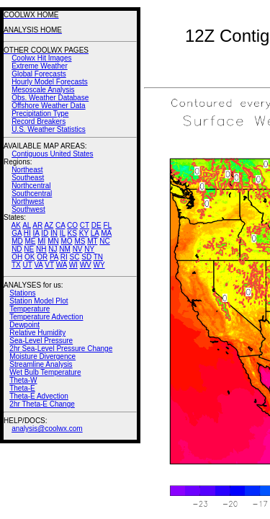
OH (17, 257)
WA (61, 265)
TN (98, 257)
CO (72, 225)
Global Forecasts (39, 74)
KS (72, 233)
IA (36, 233)
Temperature (29, 309)
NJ (52, 249)
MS (79, 241)
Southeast (28, 178)
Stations (22, 293)
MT (92, 241)
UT (27, 265)
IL (63, 233)
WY (99, 265)
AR (37, 225)
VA (38, 265)
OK (29, 257)
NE (29, 249)
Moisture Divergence (42, 356)
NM (65, 249)
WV (85, 265)
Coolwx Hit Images (41, 58)
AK (16, 225)
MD (17, 241)
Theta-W (23, 380)
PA (54, 257)
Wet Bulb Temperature (45, 372)
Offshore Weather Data (48, 106)
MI (41, 241)
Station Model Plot (38, 301)
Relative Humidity (37, 333)
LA (95, 233)
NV (78, 249)
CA (60, 225)
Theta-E (22, 388)
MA (106, 233)
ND (17, 249)
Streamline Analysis (40, 364)
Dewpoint (24, 325)
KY (84, 233)
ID (44, 233)
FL (107, 225)
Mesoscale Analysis (43, 90)
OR (42, 257)
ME (29, 241)
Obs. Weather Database (50, 98)
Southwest (28, 209)
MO (66, 241)
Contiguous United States (52, 154)
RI (64, 257)
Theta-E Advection (38, 396)
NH (41, 249)
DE (96, 225)
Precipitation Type (40, 113)
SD (86, 257)
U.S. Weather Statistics (49, 129)
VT (49, 265)
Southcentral (32, 194)
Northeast (27, 170)
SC (75, 257)
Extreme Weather (40, 66)
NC (104, 241)
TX (16, 265)
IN (54, 233)
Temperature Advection (46, 317)
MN (53, 241)
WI (73, 265)
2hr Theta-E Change (41, 404)
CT (84, 225)
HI (27, 233)
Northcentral (31, 186)
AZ (48, 225)
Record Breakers (39, 121)
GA (17, 233)
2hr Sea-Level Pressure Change (60, 348)
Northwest (28, 201)
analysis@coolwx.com (47, 428)
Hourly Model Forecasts (50, 82)
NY (89, 249)
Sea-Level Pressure (41, 341)
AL (26, 225)
